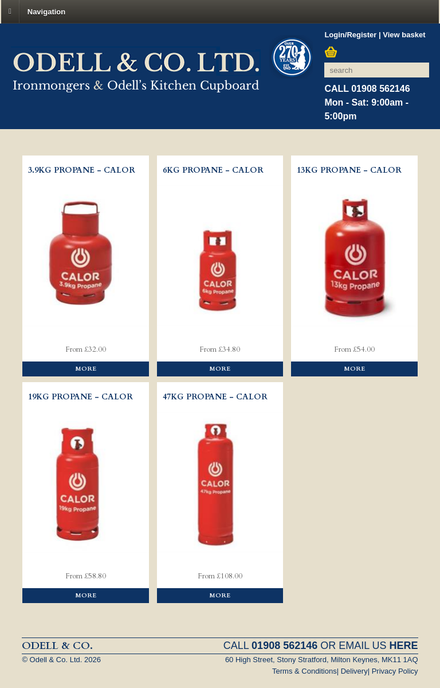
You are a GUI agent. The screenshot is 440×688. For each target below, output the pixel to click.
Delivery (354, 671)
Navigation (46, 11)
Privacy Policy (395, 671)
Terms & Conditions (304, 671)
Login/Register (350, 34)
